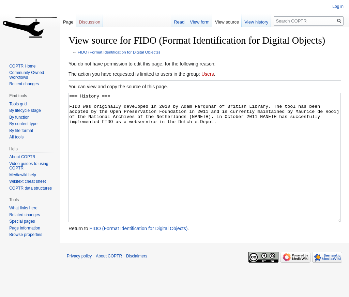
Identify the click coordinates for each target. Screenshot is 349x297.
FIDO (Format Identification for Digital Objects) (119, 52)
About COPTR (22, 156)
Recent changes (24, 83)
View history (256, 22)
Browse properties (25, 234)
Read (179, 22)
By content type (23, 123)
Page (68, 22)
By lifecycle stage (25, 110)
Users (207, 74)
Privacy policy (79, 281)
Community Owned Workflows (26, 75)
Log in (338, 6)
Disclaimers (136, 281)
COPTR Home (22, 66)
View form (200, 22)
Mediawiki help (22, 175)
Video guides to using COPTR (28, 166)
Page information (24, 228)
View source (227, 22)
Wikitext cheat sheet (27, 181)
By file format (21, 130)
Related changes (24, 214)
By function (19, 117)
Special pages (22, 221)
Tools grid (18, 104)
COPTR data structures (30, 188)
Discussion (89, 22)
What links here (23, 208)
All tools (16, 137)
